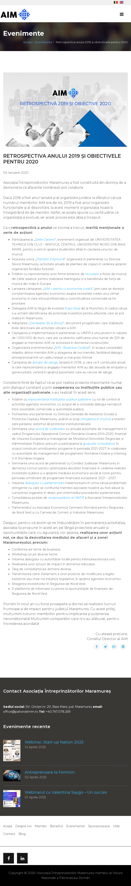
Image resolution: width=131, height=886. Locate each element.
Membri (41, 826)
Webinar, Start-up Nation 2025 (54, 742)
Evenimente (43, 42)
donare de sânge (45, 362)
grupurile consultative (99, 444)
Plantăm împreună (50, 259)
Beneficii (56, 826)
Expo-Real (72, 308)
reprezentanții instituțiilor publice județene (59, 399)
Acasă (27, 42)
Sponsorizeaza (99, 826)
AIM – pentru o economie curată (68, 289)
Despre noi (23, 826)
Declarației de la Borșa (46, 323)
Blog (22, 834)
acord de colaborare (50, 429)
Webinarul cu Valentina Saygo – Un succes (66, 792)
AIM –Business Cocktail (72, 348)
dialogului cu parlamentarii (44, 483)
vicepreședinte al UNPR (66, 498)
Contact (9, 834)
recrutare (92, 274)
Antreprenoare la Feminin (50, 772)
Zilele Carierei (45, 239)
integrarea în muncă (96, 419)
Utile (116, 826)
